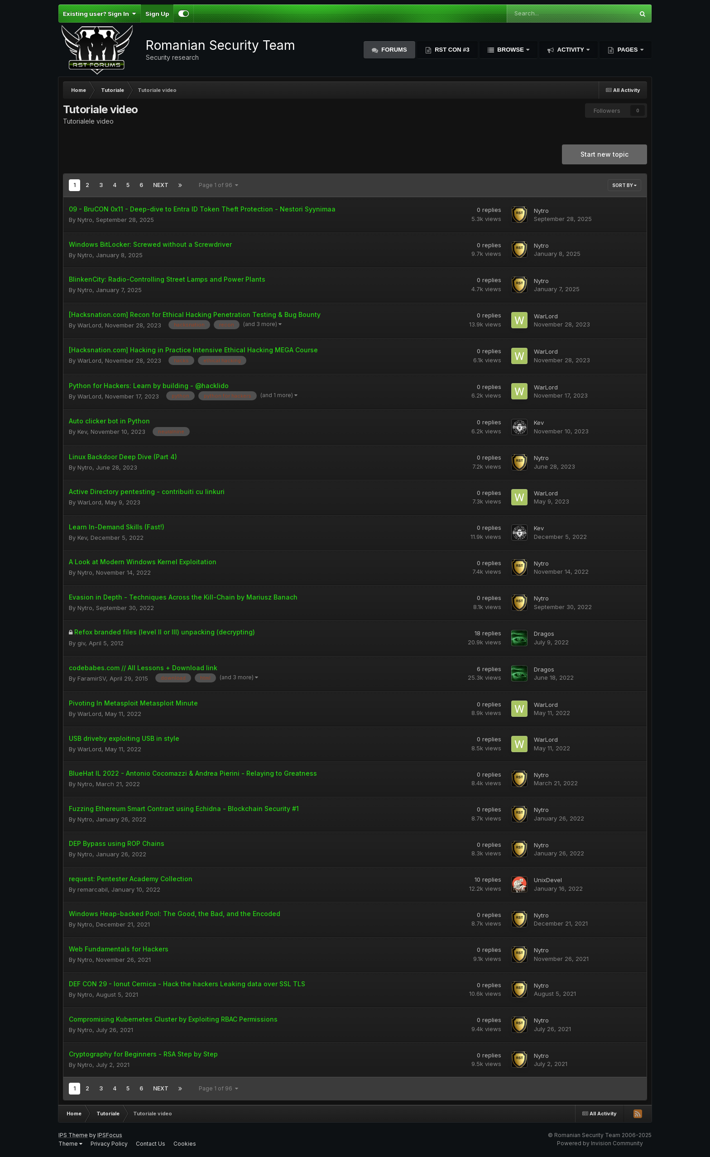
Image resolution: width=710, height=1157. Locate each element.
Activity (570, 49)
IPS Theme (73, 1135)
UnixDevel (548, 879)
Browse (511, 49)
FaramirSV (91, 678)
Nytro (84, 219)
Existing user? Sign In (99, 14)
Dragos (544, 633)
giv (81, 643)
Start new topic (604, 154)
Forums (393, 49)
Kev (82, 431)
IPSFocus (109, 1135)
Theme (70, 1143)
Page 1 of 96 (218, 185)
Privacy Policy (109, 1143)
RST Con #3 (451, 49)
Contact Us (150, 1143)
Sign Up (157, 13)
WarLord (89, 325)
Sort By (624, 185)
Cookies (184, 1143)
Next (160, 185)
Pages (627, 49)
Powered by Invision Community (600, 1143)
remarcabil (92, 889)
